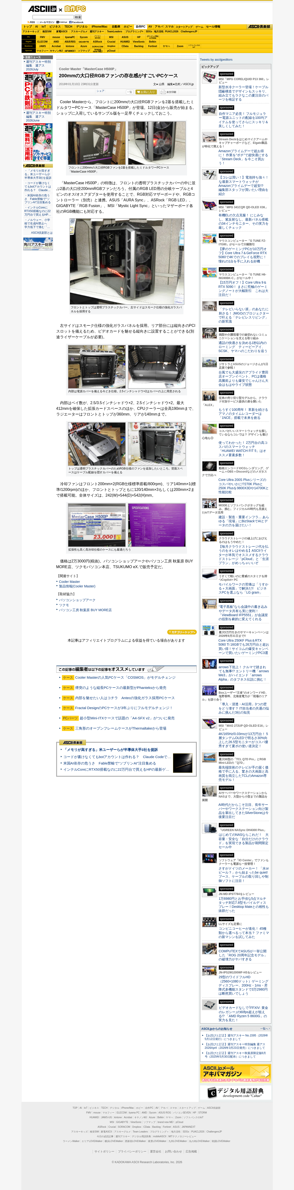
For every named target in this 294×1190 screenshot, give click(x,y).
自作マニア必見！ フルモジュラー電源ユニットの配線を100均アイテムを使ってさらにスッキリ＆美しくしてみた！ (243, 120)
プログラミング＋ (159, 1131)
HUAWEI (125, 41)
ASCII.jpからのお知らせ (216, 1028)
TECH (68, 26)
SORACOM (124, 1127)
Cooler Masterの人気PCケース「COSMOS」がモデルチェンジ (125, 677)
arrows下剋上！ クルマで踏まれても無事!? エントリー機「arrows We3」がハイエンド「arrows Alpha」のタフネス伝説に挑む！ (244, 673)
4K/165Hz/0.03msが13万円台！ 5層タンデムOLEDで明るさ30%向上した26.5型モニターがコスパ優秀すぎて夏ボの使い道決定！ (243, 740)
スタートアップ (184, 26)
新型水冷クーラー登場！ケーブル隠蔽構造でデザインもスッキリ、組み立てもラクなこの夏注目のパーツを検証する (243, 93)
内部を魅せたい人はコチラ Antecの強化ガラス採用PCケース (125, 698)
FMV (42, 37)
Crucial (111, 41)
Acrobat (56, 46)
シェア (100, 90)
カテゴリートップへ (182, 632)
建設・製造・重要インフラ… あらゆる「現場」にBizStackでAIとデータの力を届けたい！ (244, 521)
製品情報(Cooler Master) (77, 586)
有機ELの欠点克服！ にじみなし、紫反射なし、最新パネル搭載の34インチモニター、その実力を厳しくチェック (244, 221)
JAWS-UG (106, 1117)
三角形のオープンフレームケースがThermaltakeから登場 (120, 728)
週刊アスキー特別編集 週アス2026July (38, 65)
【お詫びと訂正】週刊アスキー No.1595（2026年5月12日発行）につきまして (236, 1037)
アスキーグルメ (79, 31)
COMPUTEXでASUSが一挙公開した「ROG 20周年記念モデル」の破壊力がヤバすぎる (243, 955)
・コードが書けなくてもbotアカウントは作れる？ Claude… (37, 186)
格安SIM (46, 31)
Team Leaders (140, 1131)
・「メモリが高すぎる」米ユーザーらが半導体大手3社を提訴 (38, 174)
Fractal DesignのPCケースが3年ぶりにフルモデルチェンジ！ (126, 708)
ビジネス (55, 26)
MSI (111, 37)
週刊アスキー (97, 31)
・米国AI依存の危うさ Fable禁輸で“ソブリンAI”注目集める (37, 199)
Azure (83, 46)
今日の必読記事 (105, 1136)
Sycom (84, 37)
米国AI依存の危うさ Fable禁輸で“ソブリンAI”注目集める (109, 763)
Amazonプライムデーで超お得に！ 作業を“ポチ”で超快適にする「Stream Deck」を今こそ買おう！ (243, 157)
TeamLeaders (114, 31)
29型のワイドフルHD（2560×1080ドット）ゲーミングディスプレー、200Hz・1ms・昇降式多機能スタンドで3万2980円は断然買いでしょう (244, 985)
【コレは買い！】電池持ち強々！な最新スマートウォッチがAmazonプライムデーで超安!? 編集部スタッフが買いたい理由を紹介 (244, 185)
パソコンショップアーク (77, 600)
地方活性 (158, 31)
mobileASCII (159, 1136)
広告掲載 (191, 1151)
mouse (56, 37)
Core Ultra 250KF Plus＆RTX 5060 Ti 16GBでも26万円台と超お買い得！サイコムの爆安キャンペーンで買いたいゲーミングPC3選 (244, 647)
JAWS (42, 46)
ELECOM (42, 41)
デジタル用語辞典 (141, 1136)
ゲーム (199, 26)
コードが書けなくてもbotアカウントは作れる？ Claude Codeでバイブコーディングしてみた (138, 757)
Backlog (139, 46)
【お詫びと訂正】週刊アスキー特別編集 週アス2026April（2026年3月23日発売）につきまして (235, 1046)
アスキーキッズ (31, 31)
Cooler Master (69, 582)
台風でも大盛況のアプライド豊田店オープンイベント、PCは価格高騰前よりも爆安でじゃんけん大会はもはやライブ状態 (243, 378)
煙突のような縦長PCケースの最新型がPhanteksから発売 (120, 688)
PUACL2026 (171, 31)
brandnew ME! (98, 51)
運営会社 (155, 1151)
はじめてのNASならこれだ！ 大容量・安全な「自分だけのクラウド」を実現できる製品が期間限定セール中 (244, 841)
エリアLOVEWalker (92, 1141)
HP (138, 37)
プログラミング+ (134, 31)
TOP (75, 1108)
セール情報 (213, 26)
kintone (70, 46)
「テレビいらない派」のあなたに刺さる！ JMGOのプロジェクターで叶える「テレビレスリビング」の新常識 (244, 315)
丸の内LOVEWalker (199, 1141)
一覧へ (264, 1028)
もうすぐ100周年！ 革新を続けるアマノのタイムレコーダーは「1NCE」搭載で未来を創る (243, 414)
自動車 (116, 26)
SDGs (149, 31)
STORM (202, 1112)
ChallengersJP (189, 31)
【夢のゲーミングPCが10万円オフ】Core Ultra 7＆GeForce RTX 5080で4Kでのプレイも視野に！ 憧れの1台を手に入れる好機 (243, 255)
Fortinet (152, 46)
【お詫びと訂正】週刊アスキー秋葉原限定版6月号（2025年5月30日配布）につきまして (235, 1054)
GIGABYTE (84, 42)
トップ (27, 26)
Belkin (152, 41)
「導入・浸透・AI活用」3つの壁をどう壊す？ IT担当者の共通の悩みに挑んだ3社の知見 (244, 708)
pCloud (111, 50)
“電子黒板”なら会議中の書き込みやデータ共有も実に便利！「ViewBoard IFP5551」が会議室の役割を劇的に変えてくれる (243, 613)
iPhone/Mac (99, 26)
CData (125, 46)
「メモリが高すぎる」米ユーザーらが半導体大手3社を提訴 (110, 750)
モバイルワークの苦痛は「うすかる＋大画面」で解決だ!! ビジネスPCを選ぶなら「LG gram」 (243, 588)
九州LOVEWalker (177, 1141)
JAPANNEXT (70, 51)
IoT (44, 26)
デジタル (82, 26)
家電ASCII (61, 31)
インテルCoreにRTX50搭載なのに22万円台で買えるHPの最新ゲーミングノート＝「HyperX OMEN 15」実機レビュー (157, 769)
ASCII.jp (42, 9)
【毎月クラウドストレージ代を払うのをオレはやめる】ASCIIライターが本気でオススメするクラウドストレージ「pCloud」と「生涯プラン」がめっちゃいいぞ (244, 555)
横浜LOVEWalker (114, 1141)
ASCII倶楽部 (259, 26)
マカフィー (42, 50)
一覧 (129, 92)
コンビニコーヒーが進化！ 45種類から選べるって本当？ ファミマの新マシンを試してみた (244, 933)
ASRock (97, 41)
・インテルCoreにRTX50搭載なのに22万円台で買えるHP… (37, 211)
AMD (56, 41)
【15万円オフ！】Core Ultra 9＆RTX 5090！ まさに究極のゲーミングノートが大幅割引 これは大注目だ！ (243, 289)
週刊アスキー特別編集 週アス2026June (38, 116)
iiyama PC (134, 1112)
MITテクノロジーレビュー (182, 1136)
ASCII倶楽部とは (42, 232)
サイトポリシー (104, 1151)
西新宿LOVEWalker (135, 1141)
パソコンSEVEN (97, 37)
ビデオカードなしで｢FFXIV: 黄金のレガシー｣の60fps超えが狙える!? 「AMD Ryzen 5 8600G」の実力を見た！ (243, 1014)
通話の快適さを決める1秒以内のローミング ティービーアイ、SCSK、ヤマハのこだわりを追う (243, 347)
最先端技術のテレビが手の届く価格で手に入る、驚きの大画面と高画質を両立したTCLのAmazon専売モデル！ (243, 773)
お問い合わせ (173, 1151)
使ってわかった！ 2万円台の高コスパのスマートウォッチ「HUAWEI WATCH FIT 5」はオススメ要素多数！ (243, 449)
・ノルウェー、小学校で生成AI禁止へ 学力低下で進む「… (37, 223)
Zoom (180, 46)
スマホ (169, 26)
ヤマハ (166, 46)
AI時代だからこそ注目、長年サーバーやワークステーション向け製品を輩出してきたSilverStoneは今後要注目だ (244, 811)
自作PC (74, 8)
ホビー (128, 26)
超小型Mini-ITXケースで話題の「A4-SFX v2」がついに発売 (127, 718)
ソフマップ (84, 50)
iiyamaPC (70, 37)
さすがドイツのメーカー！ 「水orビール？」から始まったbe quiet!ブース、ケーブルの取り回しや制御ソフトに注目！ (244, 874)
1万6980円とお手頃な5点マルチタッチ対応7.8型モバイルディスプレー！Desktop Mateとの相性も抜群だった (244, 905)
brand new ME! (165, 1122)
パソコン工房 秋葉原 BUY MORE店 (85, 610)
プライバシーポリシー (132, 1151)
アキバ (159, 26)
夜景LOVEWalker (157, 1141)
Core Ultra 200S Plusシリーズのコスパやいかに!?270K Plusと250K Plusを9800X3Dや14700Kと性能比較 (244, 486)
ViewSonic (139, 41)
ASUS (125, 37)
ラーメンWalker (71, 1141)
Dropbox (111, 46)
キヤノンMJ (56, 50)
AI (36, 26)
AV (150, 26)
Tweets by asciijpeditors (216, 59)
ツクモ (64, 605)
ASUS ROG (70, 41)
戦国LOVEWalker (221, 1141)
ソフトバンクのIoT (194, 46)
